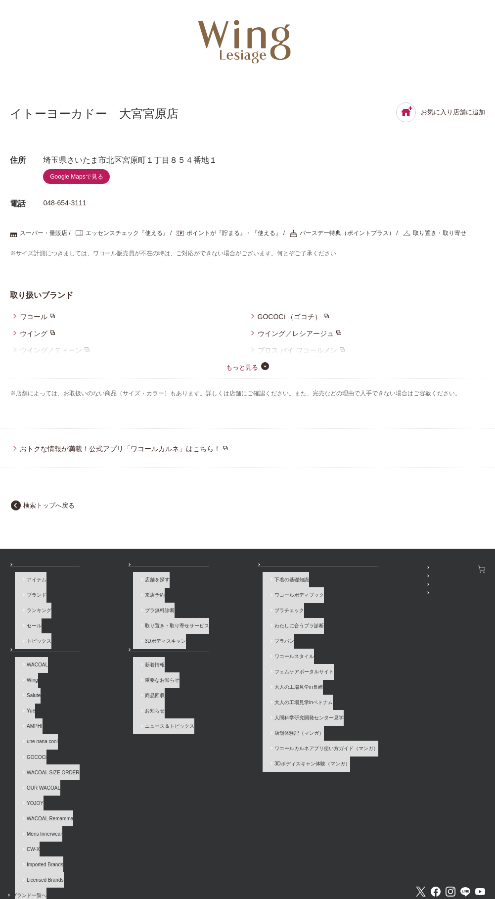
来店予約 (112, 597)
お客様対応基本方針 (328, 860)
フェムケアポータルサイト (224, 654)
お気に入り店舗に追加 (440, 112)
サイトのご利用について (134, 860)
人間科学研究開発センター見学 (229, 688)
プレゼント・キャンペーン (351, 592)
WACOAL (32, 659)
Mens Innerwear (39, 785)
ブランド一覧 (31, 643)
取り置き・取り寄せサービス (134, 620)
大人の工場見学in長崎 (219, 665)
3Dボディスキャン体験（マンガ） (232, 722)
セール (29, 620)
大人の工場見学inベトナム (224, 677)
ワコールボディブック (219, 597)
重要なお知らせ (119, 671)
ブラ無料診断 (117, 609)
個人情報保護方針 (270, 860)
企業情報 (188, 860)
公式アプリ (333, 603)
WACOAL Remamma (45, 773)
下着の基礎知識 (212, 586)
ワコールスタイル (214, 643)
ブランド (32, 597)
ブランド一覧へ (39, 830)
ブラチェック (210, 609)
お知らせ (107, 643)
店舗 (102, 569)
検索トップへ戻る (49, 505)
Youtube (480, 825)
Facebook (436, 825)
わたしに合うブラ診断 (219, 620)
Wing (27, 671)
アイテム (32, 586)
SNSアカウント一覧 (343, 569)
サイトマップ (382, 860)
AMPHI (30, 705)
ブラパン (205, 631)
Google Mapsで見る (76, 176)
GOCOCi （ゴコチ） (290, 317)
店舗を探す (114, 586)
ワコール (33, 317)
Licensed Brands (40, 819)
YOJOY (30, 762)
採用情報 (224, 860)
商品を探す (29, 569)
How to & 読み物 (208, 569)
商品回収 (112, 682)
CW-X (28, 796)
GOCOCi (32, 728)
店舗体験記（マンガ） (219, 700)
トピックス (34, 631)
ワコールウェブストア (458, 569)
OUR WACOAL (38, 751)
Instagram (450, 825)
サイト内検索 (428, 860)
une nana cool (37, 716)
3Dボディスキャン (122, 631)
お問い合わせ (25, 860)
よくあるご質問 (73, 860)
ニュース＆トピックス (127, 705)
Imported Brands (40, 807)
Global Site (472, 860)
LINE (465, 825)
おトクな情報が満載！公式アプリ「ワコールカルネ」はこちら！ (120, 449)
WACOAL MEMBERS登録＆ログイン (363, 580)
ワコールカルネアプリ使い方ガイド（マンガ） (247, 711)
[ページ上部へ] (472, 876)
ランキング (34, 609)
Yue (26, 694)
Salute (29, 682)
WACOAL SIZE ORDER (48, 739)
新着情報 (112, 659)
